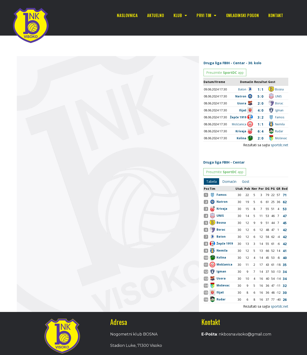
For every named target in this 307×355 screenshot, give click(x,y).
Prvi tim (206, 15)
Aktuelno (155, 15)
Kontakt (275, 15)
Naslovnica (127, 15)
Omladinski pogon (242, 15)
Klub (180, 15)
